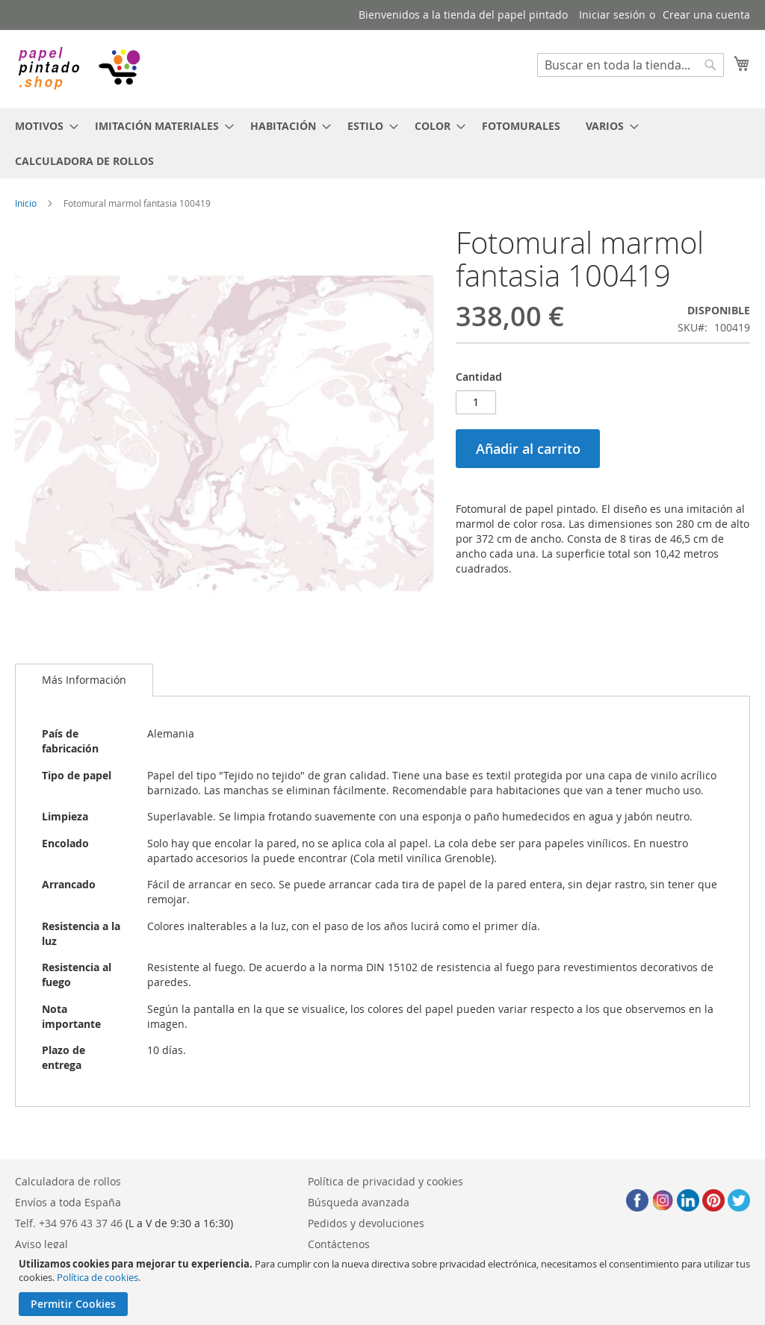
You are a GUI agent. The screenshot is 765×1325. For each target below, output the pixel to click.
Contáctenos (339, 1244)
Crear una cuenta (706, 14)
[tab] (84, 680)
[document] (384, 1286)
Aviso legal (41, 1244)
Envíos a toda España (68, 1202)
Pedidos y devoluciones (366, 1223)
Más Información (84, 680)
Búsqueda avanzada (358, 1202)
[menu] (382, 143)
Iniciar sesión (612, 14)
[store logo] (78, 68)
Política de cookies (97, 1277)
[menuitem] (42, 125)
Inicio (26, 203)
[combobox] (630, 65)
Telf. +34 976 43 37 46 (69, 1223)
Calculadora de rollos (68, 1181)
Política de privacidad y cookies (385, 1181)
